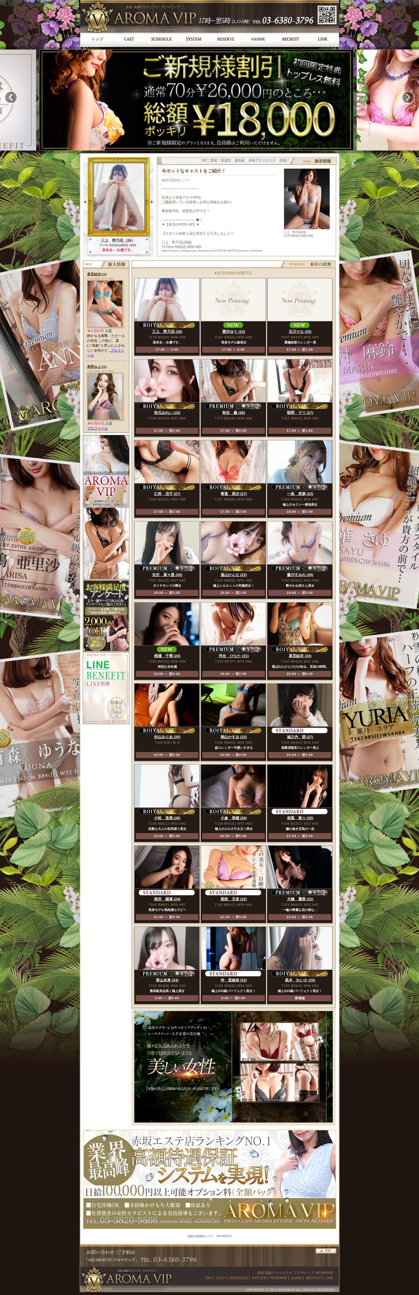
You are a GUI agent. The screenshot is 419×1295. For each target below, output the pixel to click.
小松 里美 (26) (167, 818)
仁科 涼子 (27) (167, 494)
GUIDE (296, 1278)
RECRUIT (313, 1278)
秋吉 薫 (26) (233, 412)
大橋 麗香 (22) (300, 899)
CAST (220, 1278)
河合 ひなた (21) (234, 656)
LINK (329, 1278)
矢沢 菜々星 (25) (167, 575)
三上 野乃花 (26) (167, 331)
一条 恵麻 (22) (300, 494)
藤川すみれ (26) (300, 575)
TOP (208, 1278)
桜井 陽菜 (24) (167, 899)
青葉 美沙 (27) (234, 494)
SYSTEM (259, 1278)
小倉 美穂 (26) (234, 818)
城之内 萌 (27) (300, 737)
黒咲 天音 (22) (234, 899)
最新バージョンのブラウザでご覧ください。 (247, 208)
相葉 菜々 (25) (300, 818)
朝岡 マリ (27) (300, 412)
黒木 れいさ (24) (300, 980)
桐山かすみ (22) (234, 737)
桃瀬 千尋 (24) (167, 656)
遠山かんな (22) (234, 575)
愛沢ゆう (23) (233, 331)
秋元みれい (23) (167, 412)
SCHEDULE (238, 1278)
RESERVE (278, 1278)
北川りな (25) (300, 331)
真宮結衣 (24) (300, 656)
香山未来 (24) (167, 980)
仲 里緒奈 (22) (234, 980)
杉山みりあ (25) (167, 737)
